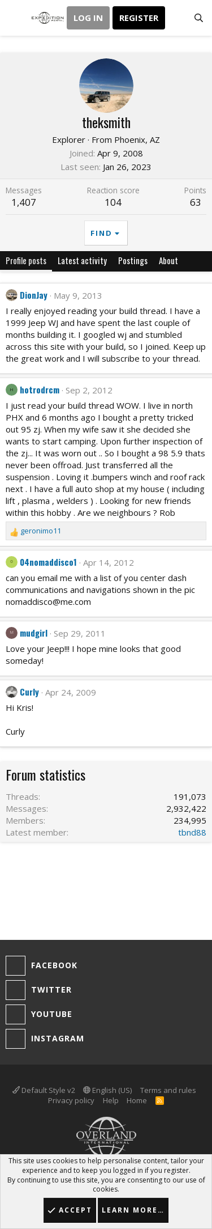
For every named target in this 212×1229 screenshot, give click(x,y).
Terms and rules (168, 1090)
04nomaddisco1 (48, 562)
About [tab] (168, 260)
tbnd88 (192, 832)
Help (111, 1100)
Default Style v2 (43, 1090)
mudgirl (33, 632)
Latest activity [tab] (82, 260)
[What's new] (176, 18)
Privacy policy (71, 1100)
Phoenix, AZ (137, 139)
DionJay (33, 295)
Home (137, 1100)
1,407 (23, 202)
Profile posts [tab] (26, 260)
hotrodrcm (39, 389)
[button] (15, 18)
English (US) (107, 1090)
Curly (29, 691)
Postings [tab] (133, 260)
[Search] (199, 18)
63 (195, 202)
